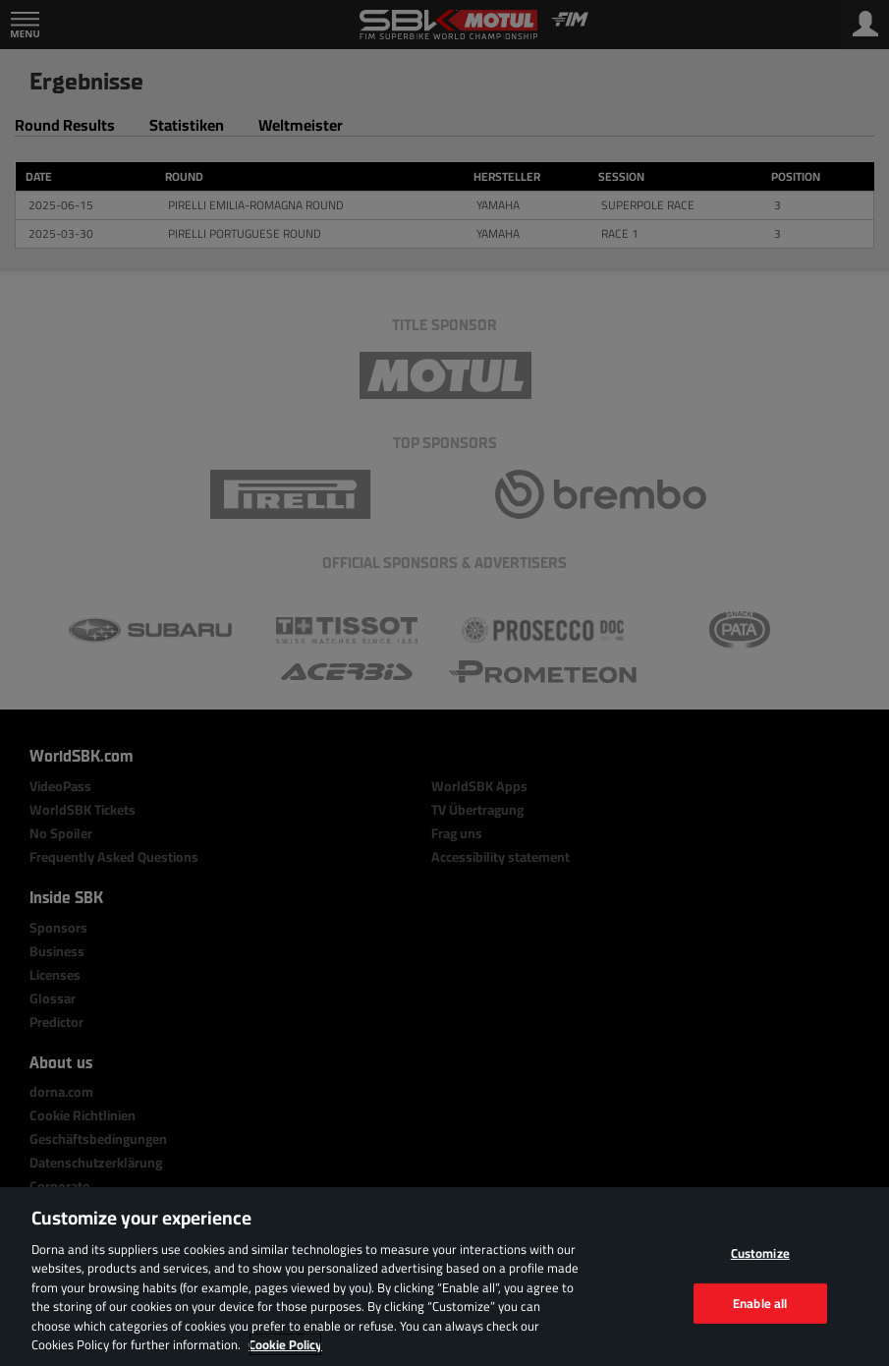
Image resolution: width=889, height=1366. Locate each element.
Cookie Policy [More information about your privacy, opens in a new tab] (285, 1344)
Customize (760, 1253)
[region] (444, 1276)
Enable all (760, 1302)
